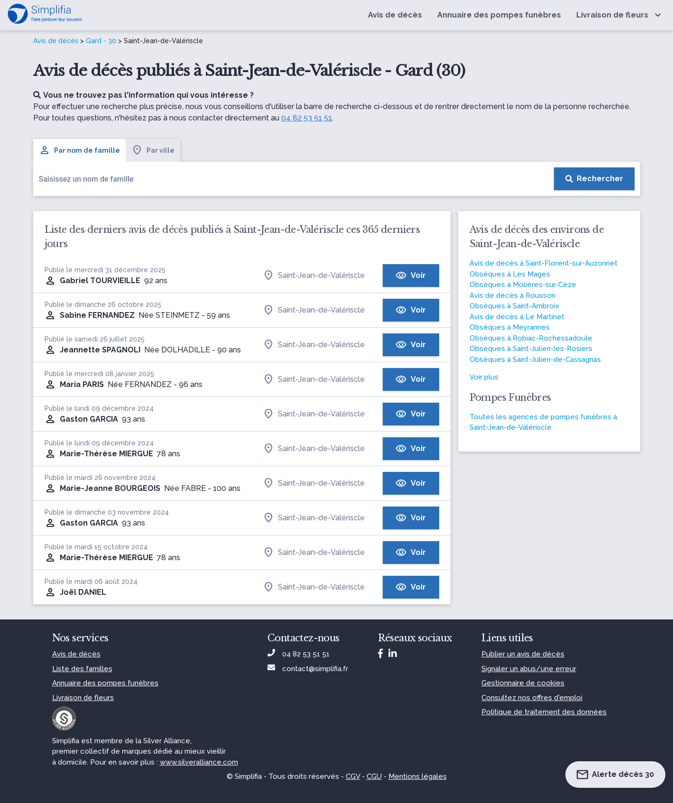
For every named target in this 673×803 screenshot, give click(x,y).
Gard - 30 (101, 41)
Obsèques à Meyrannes (510, 327)
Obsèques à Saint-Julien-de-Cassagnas (535, 359)
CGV (353, 776)
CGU (374, 776)
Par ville (153, 150)
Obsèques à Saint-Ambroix (514, 306)
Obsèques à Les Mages (510, 274)
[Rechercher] (594, 178)
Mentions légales (417, 776)
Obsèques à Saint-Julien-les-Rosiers (531, 348)
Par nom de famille (79, 150)
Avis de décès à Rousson (512, 295)
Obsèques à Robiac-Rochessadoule (531, 338)
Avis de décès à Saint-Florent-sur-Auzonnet (544, 263)
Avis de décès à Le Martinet (517, 317)
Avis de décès (55, 41)
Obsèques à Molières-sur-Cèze (523, 284)
